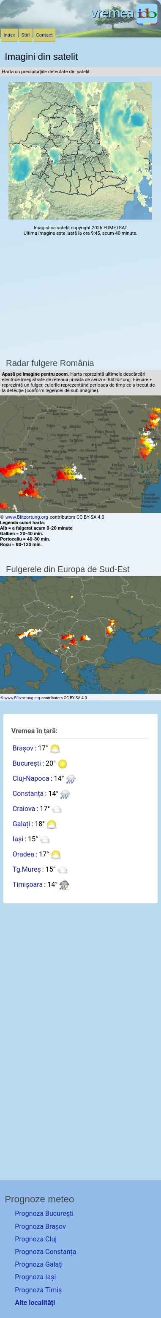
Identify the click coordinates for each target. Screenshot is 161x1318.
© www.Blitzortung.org (20, 697)
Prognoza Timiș (38, 1290)
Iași (18, 839)
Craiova (24, 809)
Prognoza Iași (35, 1277)
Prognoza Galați (39, 1264)
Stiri (26, 35)
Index (9, 35)
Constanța (28, 794)
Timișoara (28, 885)
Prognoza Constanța (45, 1252)
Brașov (23, 749)
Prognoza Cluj (36, 1239)
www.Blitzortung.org (26, 517)
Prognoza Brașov (40, 1226)
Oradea (23, 855)
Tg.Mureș (27, 870)
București (27, 764)
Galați (21, 824)
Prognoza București (44, 1213)
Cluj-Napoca (31, 779)
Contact (44, 35)
